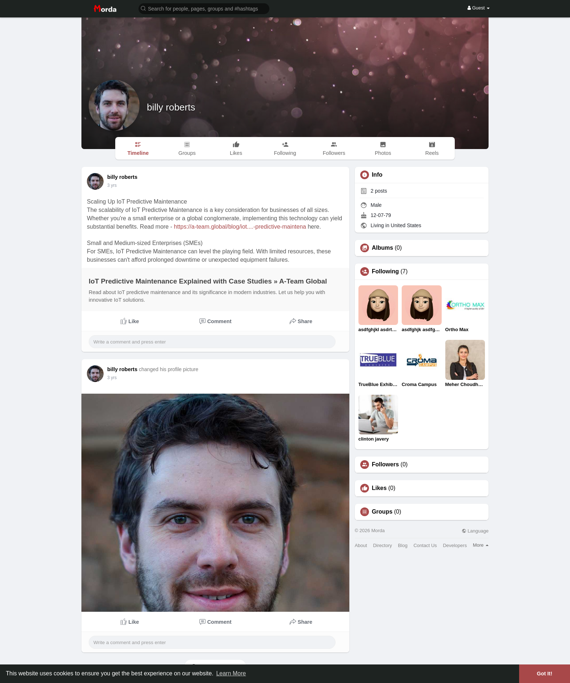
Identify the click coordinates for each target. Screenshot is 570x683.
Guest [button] (478, 8)
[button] (204, 8)
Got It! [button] (544, 673)
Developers (455, 545)
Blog (403, 545)
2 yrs (112, 185)
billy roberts (171, 107)
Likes (379, 488)
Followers (385, 464)
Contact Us (425, 545)
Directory (382, 545)
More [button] (481, 545)
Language (475, 531)
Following (385, 271)
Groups (382, 512)
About (361, 545)
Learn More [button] (231, 673)
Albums (382, 248)
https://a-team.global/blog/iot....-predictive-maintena (240, 227)
